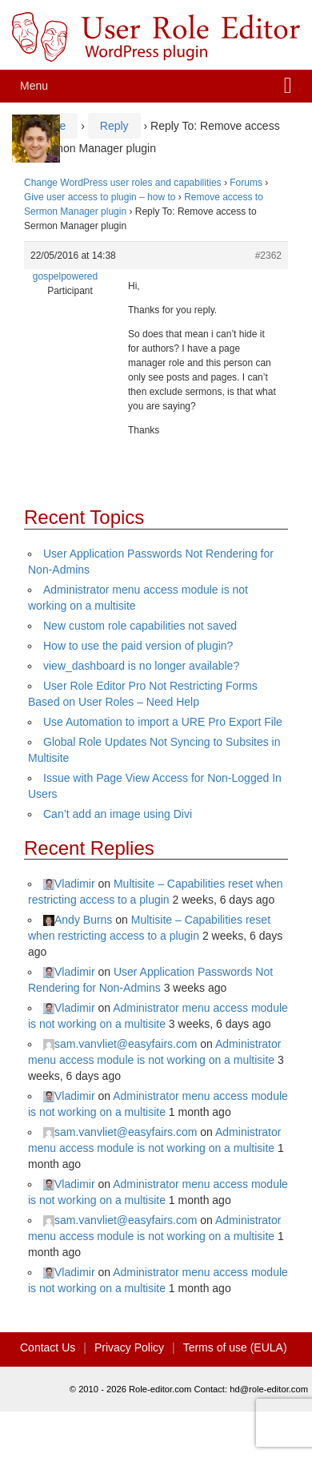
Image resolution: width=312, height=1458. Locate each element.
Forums (246, 182)
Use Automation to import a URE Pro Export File (162, 721)
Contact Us (47, 1347)
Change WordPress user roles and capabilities (123, 182)
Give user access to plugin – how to (99, 197)
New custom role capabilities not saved (140, 625)
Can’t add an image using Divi (117, 814)
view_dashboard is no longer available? (141, 665)
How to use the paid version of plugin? (138, 645)
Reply (114, 125)
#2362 (268, 255)
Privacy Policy (129, 1347)
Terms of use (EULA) (235, 1347)
